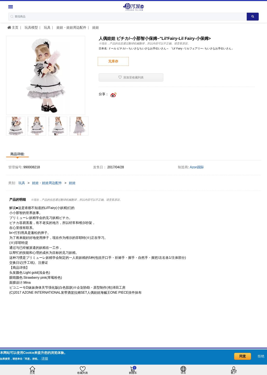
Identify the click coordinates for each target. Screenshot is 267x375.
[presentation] (9, 128)
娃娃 (95, 27)
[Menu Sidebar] (11, 7)
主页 (12, 27)
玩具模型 (31, 27)
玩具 (46, 27)
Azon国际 (197, 167)
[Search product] (253, 17)
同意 (242, 356)
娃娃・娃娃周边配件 (70, 27)
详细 (44, 358)
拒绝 (261, 356)
